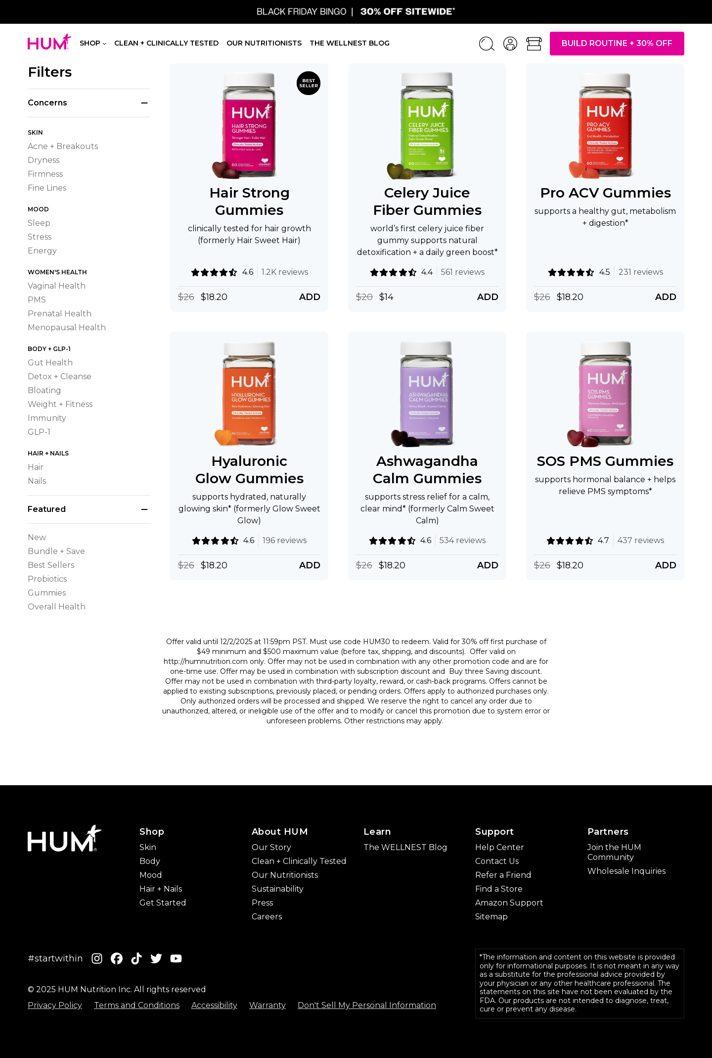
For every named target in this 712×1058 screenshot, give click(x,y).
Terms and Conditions (136, 1005)
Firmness (45, 174)
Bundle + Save (56, 551)
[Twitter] (156, 959)
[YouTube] (176, 959)
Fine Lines (47, 188)
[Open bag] (534, 43)
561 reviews (463, 272)
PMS (37, 299)
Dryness (43, 160)
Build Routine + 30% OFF (617, 43)
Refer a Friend (503, 875)
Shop (90, 43)
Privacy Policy (55, 1005)
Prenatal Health (59, 313)
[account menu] (510, 43)
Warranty (267, 1005)
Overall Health (57, 606)
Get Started (162, 902)
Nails (37, 481)
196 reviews (285, 540)
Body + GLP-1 (49, 349)
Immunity (47, 418)
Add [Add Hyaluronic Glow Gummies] (309, 565)
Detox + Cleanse (59, 376)
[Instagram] (97, 959)
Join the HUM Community (614, 852)
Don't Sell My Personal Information (367, 1005)
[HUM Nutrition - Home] (50, 42)
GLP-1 (39, 432)
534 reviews (463, 540)
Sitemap (491, 916)
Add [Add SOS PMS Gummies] (665, 565)
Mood (38, 209)
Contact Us (497, 861)
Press (262, 902)
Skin (35, 132)
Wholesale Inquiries (626, 871)
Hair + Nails (48, 453)
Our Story (271, 847)
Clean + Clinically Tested (166, 43)
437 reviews (641, 540)
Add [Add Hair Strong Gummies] (309, 297)
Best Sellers (51, 565)
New (37, 537)
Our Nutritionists (264, 43)
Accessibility (214, 1005)
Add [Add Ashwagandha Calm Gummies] (487, 565)
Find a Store (499, 889)
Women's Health (57, 272)
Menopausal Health (67, 327)
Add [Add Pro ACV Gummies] (665, 297)
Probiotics (47, 579)
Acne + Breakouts (63, 146)
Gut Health (50, 362)
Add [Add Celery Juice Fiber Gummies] (487, 297)
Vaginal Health (57, 286)
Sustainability (278, 889)
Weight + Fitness (60, 404)
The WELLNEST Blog (405, 847)
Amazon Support (509, 902)
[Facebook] (117, 959)
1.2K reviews (285, 272)
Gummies (47, 593)
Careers (267, 916)
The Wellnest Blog (350, 43)
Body (149, 861)
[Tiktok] (136, 959)
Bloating (44, 390)
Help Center (499, 847)
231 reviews (641, 272)
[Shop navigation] (104, 42)
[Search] (486, 43)
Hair (36, 467)
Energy (42, 250)
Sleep (39, 223)
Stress (39, 237)
